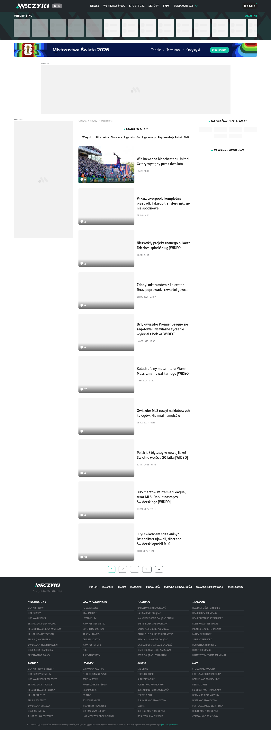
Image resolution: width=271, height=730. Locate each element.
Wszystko (87, 137)
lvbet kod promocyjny (204, 700)
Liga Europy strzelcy (39, 674)
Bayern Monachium (93, 629)
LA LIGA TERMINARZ (202, 634)
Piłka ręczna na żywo (95, 674)
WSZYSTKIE (251, 15)
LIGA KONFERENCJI (37, 618)
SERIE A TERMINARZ (202, 639)
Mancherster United (94, 623)
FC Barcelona (90, 607)
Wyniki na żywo (114, 6)
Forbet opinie (145, 695)
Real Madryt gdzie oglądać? (153, 690)
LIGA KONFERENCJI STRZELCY (42, 679)
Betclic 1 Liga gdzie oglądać (153, 639)
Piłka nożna (102, 137)
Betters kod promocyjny (151, 711)
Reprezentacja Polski (170, 137)
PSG (84, 650)
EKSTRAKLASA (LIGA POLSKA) (42, 623)
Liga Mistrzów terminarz (206, 607)
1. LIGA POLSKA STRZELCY (40, 716)
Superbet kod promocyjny (206, 690)
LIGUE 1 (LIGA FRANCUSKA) (40, 650)
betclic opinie (199, 684)
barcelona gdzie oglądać (152, 607)
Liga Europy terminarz (204, 613)
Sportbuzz (137, 6)
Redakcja (107, 587)
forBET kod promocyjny (151, 684)
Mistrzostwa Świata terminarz (209, 655)
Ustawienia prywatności (178, 587)
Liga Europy (34, 613)
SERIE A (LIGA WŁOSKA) (39, 639)
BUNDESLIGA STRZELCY (39, 705)
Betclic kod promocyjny (206, 679)
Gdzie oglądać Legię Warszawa (154, 650)
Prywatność (153, 587)
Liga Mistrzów (35, 607)
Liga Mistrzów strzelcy (41, 668)
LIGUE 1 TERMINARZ (201, 650)
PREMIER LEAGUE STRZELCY (41, 690)
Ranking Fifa (89, 690)
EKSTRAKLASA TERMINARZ (205, 623)
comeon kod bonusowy (205, 716)
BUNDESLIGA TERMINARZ (204, 644)
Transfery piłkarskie (94, 705)
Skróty (154, 6)
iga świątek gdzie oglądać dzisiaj (156, 618)
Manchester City (92, 644)
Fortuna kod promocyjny (206, 674)
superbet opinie (146, 679)
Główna (82, 121)
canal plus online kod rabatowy (156, 634)
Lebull (141, 705)
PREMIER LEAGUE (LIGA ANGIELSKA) (45, 629)
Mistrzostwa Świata (39, 655)
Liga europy (149, 137)
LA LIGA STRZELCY (37, 695)
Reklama (121, 587)
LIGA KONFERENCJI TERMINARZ (207, 618)
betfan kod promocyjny (205, 695)
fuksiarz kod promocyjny (152, 700)
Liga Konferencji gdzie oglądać (155, 644)
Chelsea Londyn (91, 639)
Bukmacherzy (186, 6)
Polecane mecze (91, 700)
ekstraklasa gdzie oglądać (153, 623)
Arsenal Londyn (91, 634)
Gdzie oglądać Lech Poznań (152, 655)
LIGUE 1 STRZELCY (36, 711)
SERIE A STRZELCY (37, 700)
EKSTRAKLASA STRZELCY (40, 684)
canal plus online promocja (153, 629)
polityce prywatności (169, 724)
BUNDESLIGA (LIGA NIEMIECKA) (43, 644)
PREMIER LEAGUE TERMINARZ (206, 629)
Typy (166, 6)
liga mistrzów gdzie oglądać (98, 716)
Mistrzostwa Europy (94, 711)
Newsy (94, 6)
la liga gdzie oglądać (149, 613)
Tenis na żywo (90, 679)
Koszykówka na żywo (95, 684)
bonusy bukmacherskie (150, 716)
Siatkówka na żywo (93, 668)
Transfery (116, 137)
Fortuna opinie (146, 674)
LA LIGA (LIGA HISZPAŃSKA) (41, 634)
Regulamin (136, 587)
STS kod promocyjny (203, 668)
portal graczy (235, 587)
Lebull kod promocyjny (205, 711)
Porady (87, 695)
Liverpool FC (90, 618)
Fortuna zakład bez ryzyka (207, 705)
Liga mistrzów (132, 137)
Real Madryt (90, 613)
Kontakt (93, 587)
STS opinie (143, 668)
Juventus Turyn (91, 655)
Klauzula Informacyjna (209, 587)
